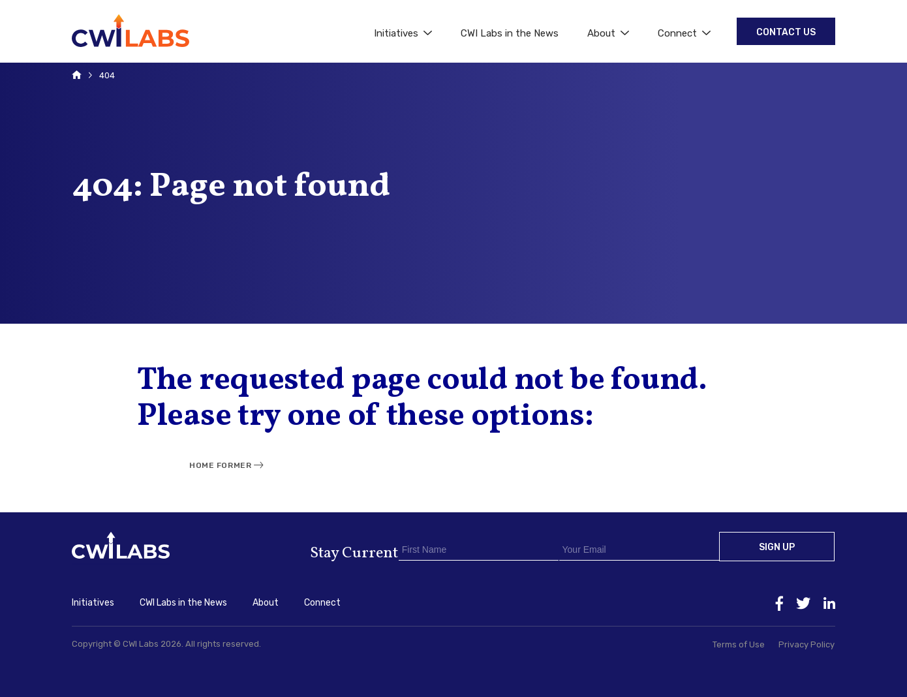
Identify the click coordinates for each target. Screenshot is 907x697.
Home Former (220, 465)
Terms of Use (739, 644)
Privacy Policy (806, 644)
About (608, 33)
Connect (684, 33)
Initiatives (403, 33)
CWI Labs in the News (510, 33)
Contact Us (786, 32)
